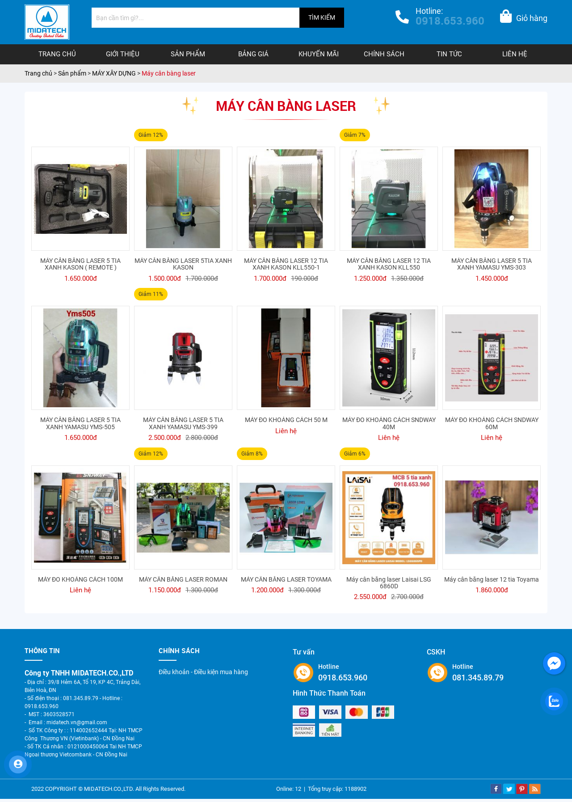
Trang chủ (57, 54)
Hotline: (450, 17)
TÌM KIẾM (321, 17)
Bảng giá (253, 54)
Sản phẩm (188, 54)
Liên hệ (514, 54)
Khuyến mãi (319, 54)
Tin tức (449, 54)
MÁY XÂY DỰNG (114, 73)
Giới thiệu (122, 54)
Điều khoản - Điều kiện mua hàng (203, 671)
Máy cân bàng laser (169, 73)
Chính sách (384, 54)
